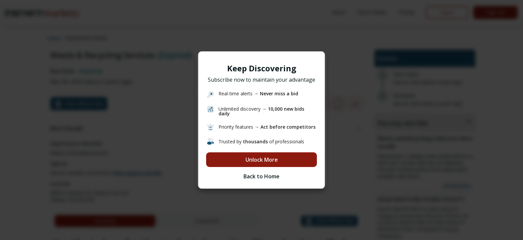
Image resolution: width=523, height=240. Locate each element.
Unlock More (261, 159)
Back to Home (261, 176)
